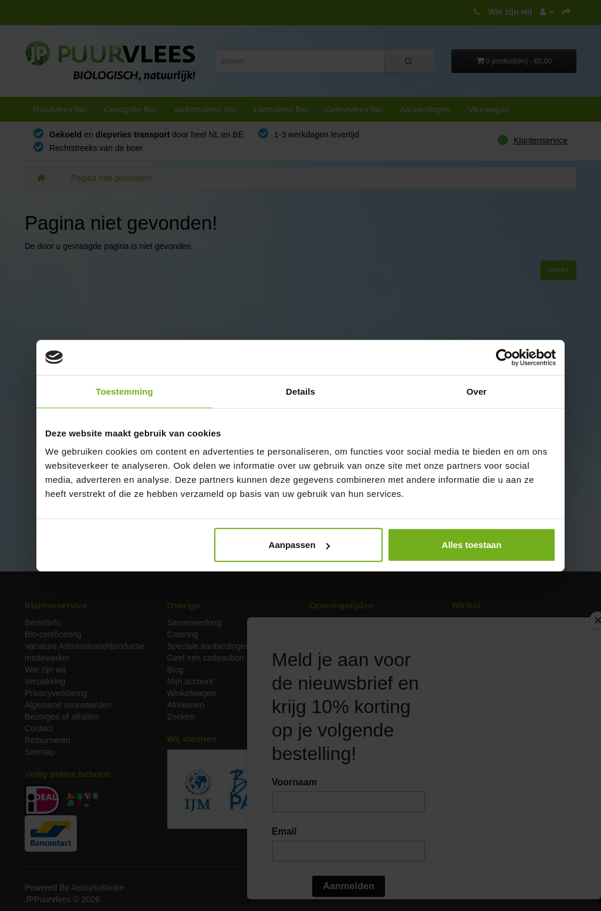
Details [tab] (300, 391)
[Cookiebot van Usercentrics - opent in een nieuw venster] (504, 357)
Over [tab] (477, 391)
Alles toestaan (472, 545)
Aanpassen (299, 545)
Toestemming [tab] (124, 391)
